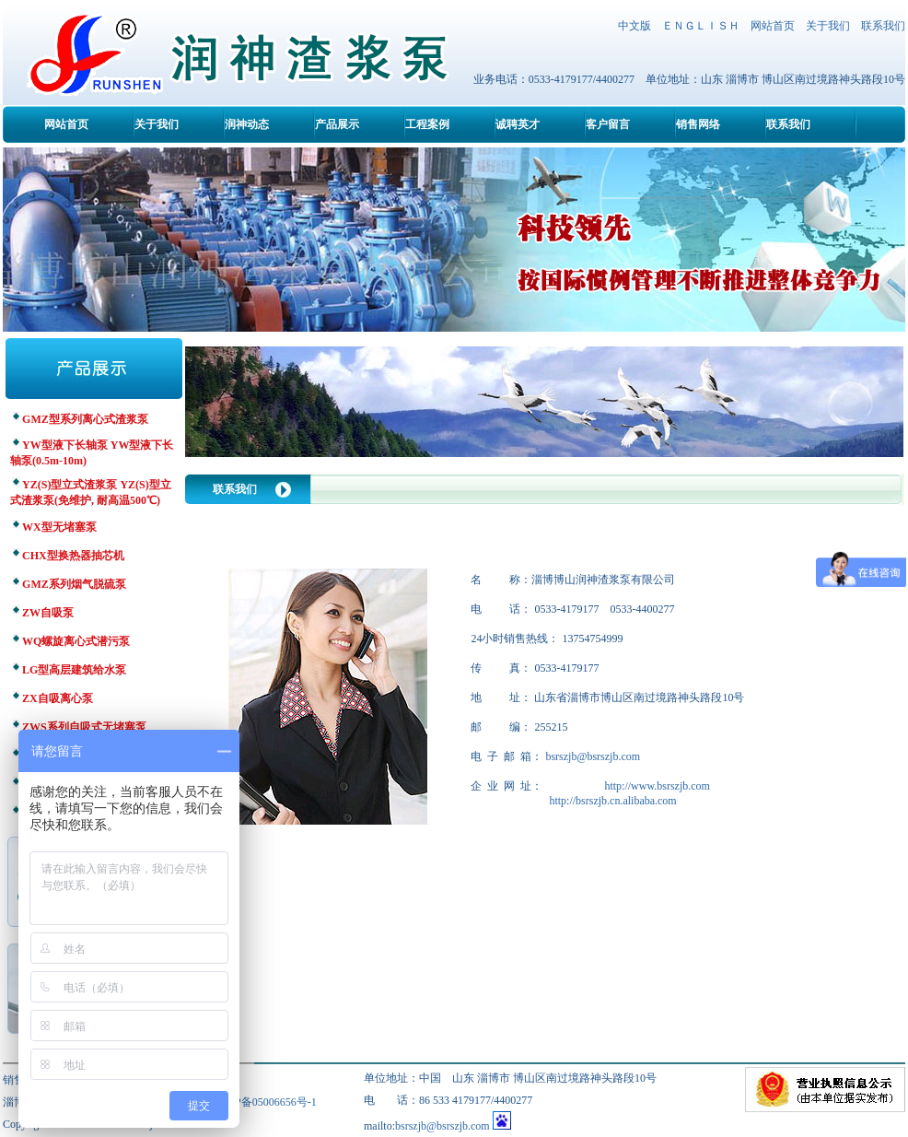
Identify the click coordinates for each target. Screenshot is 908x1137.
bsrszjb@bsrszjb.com (592, 756)
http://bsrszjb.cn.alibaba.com (612, 800)
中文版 (634, 25)
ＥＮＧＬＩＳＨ (700, 25)
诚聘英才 (517, 124)
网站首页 (773, 25)
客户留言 (608, 124)
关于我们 (828, 25)
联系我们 (883, 25)
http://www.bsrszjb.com (657, 785)
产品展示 (337, 124)
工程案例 (427, 124)
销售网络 (698, 124)
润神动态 (247, 124)
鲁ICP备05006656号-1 (265, 1102)
